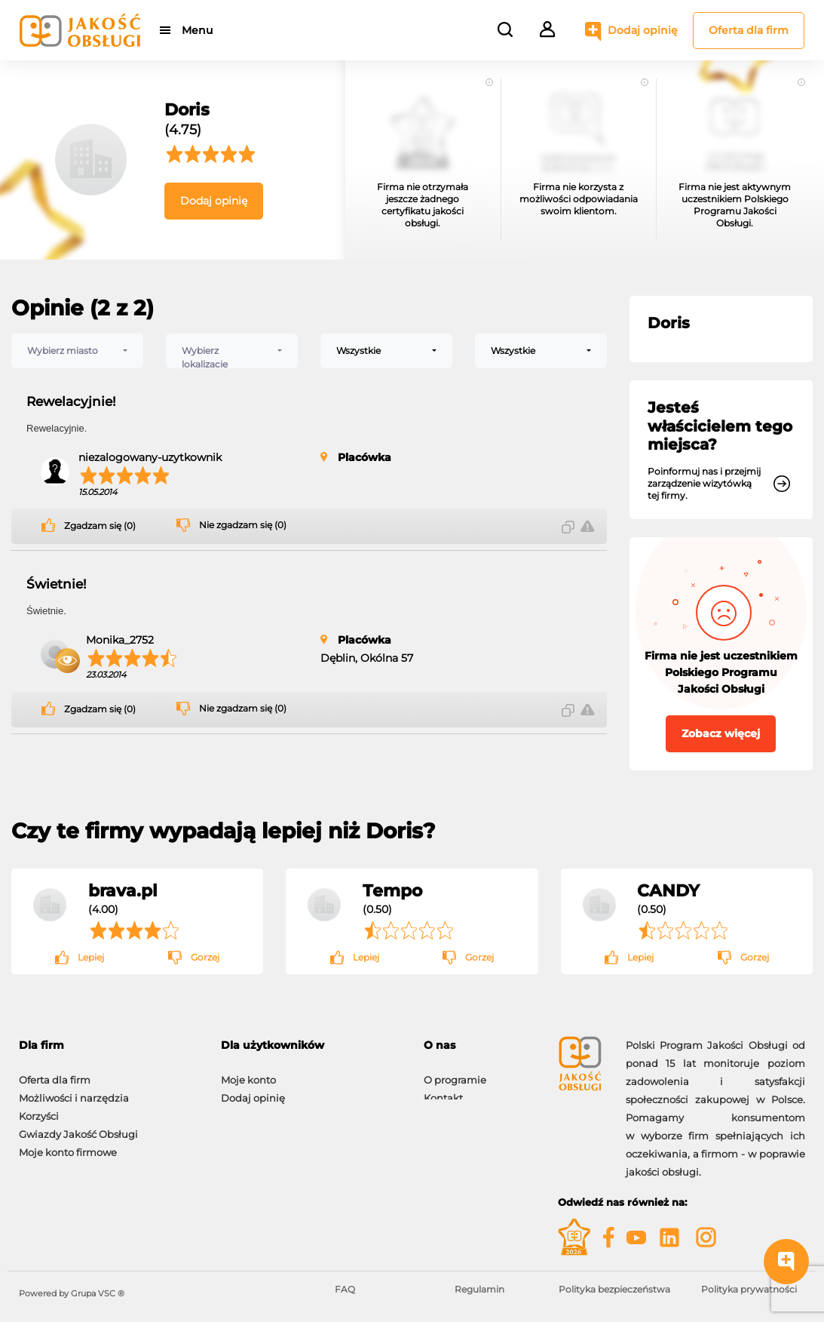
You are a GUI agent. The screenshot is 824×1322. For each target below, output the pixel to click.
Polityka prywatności (749, 1289)
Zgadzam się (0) (100, 526)
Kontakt (443, 1090)
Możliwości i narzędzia (74, 1090)
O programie (455, 1072)
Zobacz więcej (721, 733)
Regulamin (479, 1289)
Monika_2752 (120, 640)
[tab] (108, 1045)
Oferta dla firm (749, 30)
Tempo (392, 890)
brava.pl (123, 890)
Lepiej (91, 957)
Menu (197, 30)
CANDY (668, 890)
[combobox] (77, 351)
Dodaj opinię (643, 30)
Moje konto (248, 1072)
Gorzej (205, 957)
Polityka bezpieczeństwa (614, 1289)
